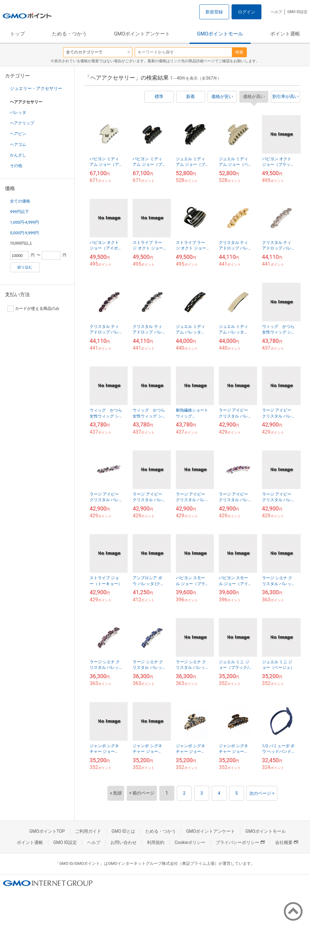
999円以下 (19, 211)
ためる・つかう (69, 34)
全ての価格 (20, 201)
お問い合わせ (123, 842)
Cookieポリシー (190, 842)
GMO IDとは (123, 831)
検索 (239, 52)
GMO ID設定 (297, 12)
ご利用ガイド (88, 831)
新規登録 (214, 11)
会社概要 (286, 842)
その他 (16, 165)
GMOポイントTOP (47, 831)
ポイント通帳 (285, 34)
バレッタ (18, 112)
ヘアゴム (18, 144)
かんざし (18, 155)
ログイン (246, 11)
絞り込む (24, 267)
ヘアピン (18, 133)
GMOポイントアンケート (142, 34)
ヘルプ (276, 12)
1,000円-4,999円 (24, 222)
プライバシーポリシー (240, 842)
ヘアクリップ (22, 123)
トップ (17, 34)
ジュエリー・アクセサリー (36, 88)
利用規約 (155, 842)
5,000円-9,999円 (24, 233)
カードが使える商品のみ (33, 308)
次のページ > (262, 793)
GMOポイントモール (220, 34)
